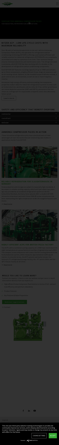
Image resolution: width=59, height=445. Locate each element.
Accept (53, 436)
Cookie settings (39, 436)
